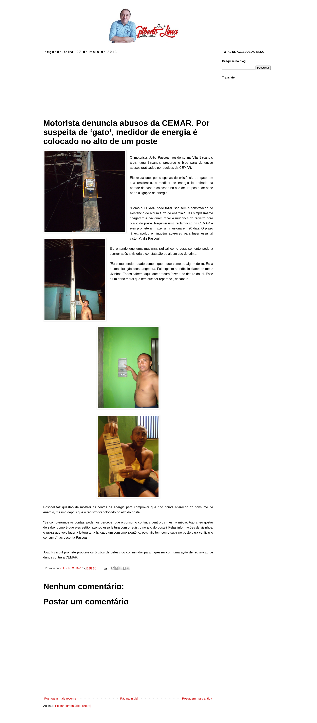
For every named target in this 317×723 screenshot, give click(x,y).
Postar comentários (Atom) (73, 705)
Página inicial (129, 698)
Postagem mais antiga (197, 698)
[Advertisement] (128, 84)
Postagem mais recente (60, 698)
